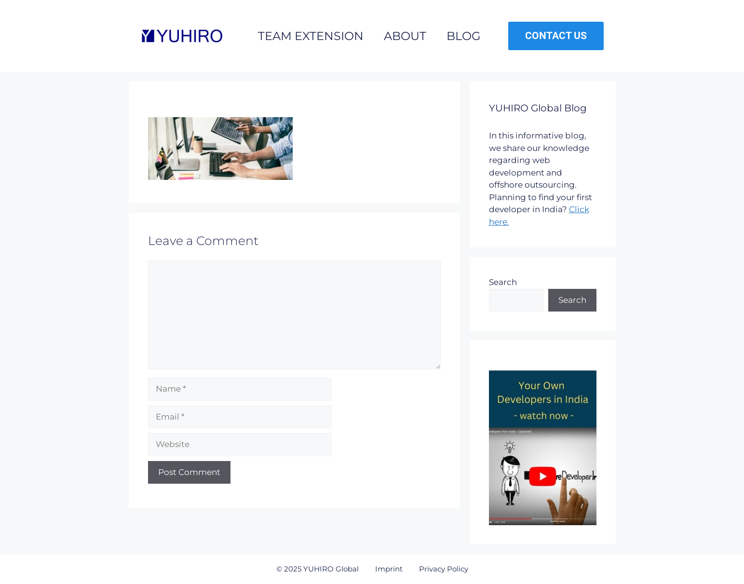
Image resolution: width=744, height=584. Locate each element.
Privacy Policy (443, 568)
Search (503, 282)
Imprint (389, 568)
